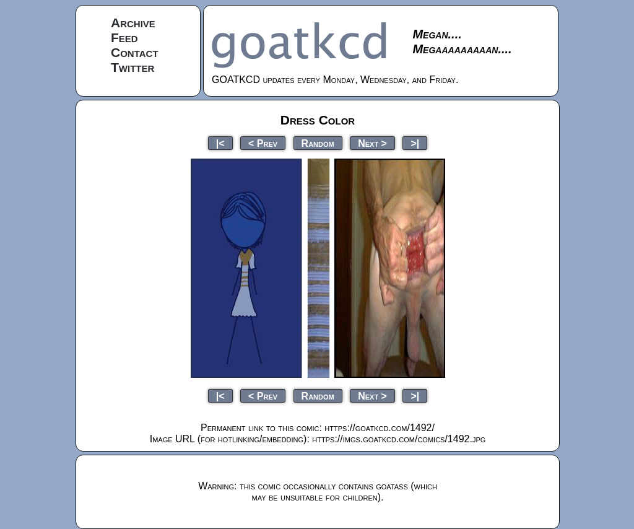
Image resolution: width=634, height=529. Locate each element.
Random (318, 143)
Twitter (132, 67)
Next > (372, 143)
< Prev (262, 143)
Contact (134, 52)
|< (220, 143)
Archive (133, 22)
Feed (124, 37)
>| (414, 143)
